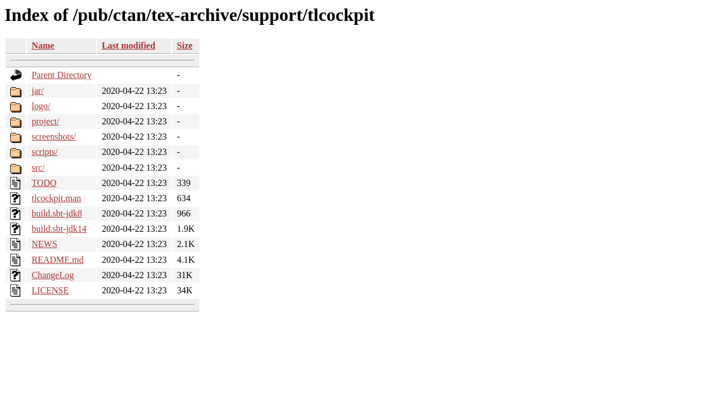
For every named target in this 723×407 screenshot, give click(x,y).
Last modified (128, 45)
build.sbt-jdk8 (57, 213)
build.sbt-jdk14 (59, 228)
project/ (45, 121)
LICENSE (50, 290)
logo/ (41, 106)
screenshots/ (54, 136)
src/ (38, 167)
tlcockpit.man (56, 198)
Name (43, 45)
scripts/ (45, 152)
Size (185, 45)
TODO (44, 183)
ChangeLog (53, 275)
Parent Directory (62, 75)
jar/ (37, 91)
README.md (58, 260)
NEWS (44, 244)
